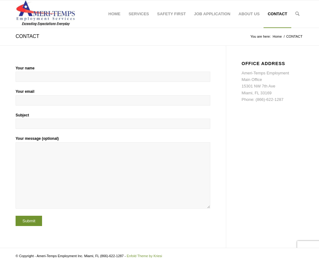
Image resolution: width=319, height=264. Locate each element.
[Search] (297, 14)
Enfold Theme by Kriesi (144, 256)
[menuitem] (114, 14)
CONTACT (27, 36)
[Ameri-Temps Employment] (48, 14)
